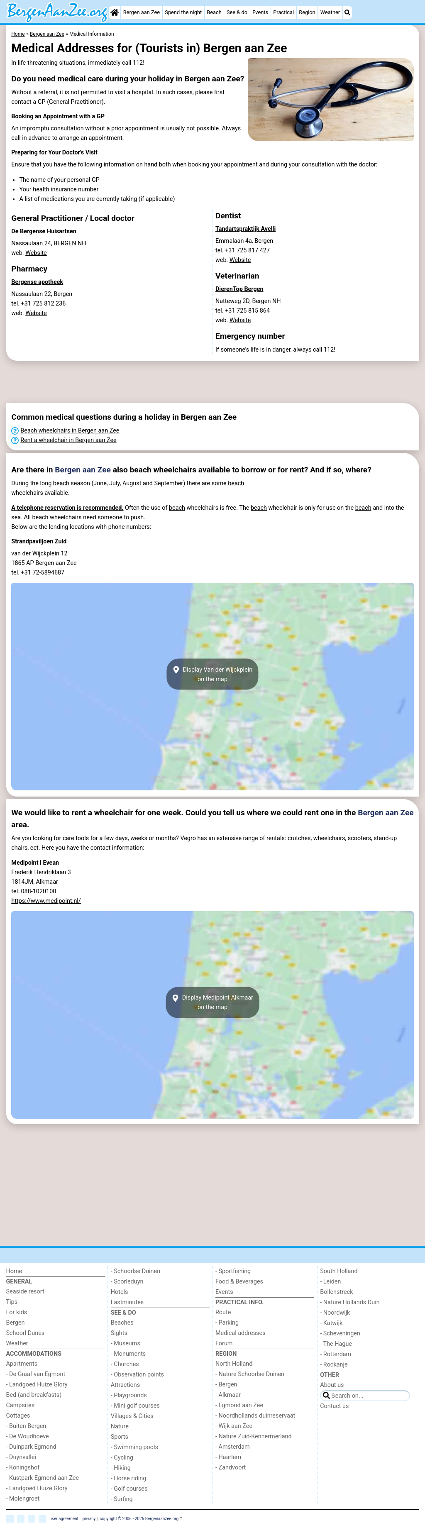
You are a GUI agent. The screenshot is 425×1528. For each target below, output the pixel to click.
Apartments (22, 1363)
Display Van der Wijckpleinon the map (212, 674)
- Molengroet (23, 1498)
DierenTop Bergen (239, 289)
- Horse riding (129, 1478)
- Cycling (122, 1457)
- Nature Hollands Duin (349, 1302)
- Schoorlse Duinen (135, 1271)
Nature (120, 1426)
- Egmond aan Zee (239, 1405)
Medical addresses (240, 1333)
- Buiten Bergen (26, 1426)
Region (307, 12)
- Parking (227, 1322)
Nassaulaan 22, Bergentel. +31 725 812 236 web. (41, 304)
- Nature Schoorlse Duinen (249, 1374)
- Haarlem (228, 1457)
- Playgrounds (129, 1395)
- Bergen (226, 1384)
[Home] (114, 12)
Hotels (119, 1292)
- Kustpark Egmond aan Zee (42, 1478)
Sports (119, 1436)
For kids (16, 1312)
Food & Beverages (239, 1281)
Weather (330, 12)
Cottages (18, 1415)
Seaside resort (25, 1291)
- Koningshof (23, 1467)
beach (61, 483)
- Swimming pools (134, 1447)
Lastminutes (127, 1302)
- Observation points (137, 1374)
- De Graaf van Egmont (36, 1374)
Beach (214, 12)
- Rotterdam (335, 1354)
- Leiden (330, 1281)
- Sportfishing (233, 1271)
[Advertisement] (209, 382)
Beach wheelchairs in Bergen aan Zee (69, 430)
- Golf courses (129, 1488)
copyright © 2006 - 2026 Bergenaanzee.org (139, 1518)
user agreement (63, 1518)
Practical (283, 12)
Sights (119, 1333)
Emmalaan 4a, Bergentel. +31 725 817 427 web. (244, 250)
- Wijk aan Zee (233, 1426)
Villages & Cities (132, 1416)
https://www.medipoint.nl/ (46, 901)
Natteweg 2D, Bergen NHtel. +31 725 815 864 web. (248, 311)
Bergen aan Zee (141, 12)
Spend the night (183, 12)
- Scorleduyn (127, 1281)
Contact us (334, 1406)
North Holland (233, 1363)
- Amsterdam (232, 1446)
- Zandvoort (230, 1467)
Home (14, 1271)
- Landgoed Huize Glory (37, 1384)
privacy (89, 1518)
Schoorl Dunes (25, 1333)
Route (223, 1312)
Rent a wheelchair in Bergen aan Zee (68, 440)
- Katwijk (331, 1323)
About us (332, 1385)
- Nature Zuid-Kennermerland (253, 1436)
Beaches (122, 1322)
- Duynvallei (21, 1457)
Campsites (20, 1405)
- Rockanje (333, 1364)
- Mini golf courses (135, 1405)
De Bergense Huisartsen (43, 231)
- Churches (125, 1364)
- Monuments (128, 1353)
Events (260, 12)
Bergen (15, 1322)
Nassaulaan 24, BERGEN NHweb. (48, 248)
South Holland (338, 1271)
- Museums (125, 1343)
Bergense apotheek (37, 282)
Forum (223, 1343)
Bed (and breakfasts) (34, 1394)
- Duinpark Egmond (31, 1446)
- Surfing (122, 1499)
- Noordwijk (335, 1312)
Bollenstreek (336, 1292)
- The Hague (336, 1343)
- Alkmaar (228, 1394)
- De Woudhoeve (27, 1436)
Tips (12, 1302)
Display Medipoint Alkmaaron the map (212, 1002)
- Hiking (121, 1468)
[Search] (347, 12)
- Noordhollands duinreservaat (255, 1415)
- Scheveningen (340, 1333)
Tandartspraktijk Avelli (245, 228)
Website (36, 253)
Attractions (125, 1385)
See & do (237, 12)
